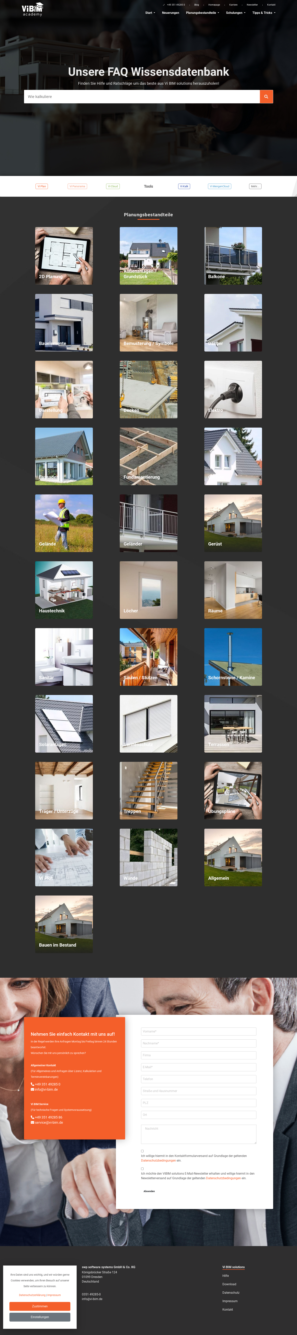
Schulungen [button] (234, 13)
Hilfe (225, 1276)
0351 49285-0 (91, 1294)
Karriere (233, 4)
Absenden (149, 1191)
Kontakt (271, 4)
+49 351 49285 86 (46, 1117)
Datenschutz (231, 1292)
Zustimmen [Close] (40, 1306)
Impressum (230, 1301)
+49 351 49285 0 (45, 1084)
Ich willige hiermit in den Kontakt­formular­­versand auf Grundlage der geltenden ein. (194, 1158)
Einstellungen (40, 1317)
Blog (196, 4)
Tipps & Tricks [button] (262, 13)
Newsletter (252, 4)
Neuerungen (170, 13)
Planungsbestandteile (201, 13)
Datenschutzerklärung (32, 1295)
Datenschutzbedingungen (158, 1160)
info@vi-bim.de (44, 1089)
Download (229, 1284)
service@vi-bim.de (47, 1122)
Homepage (214, 4)
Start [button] (149, 13)
